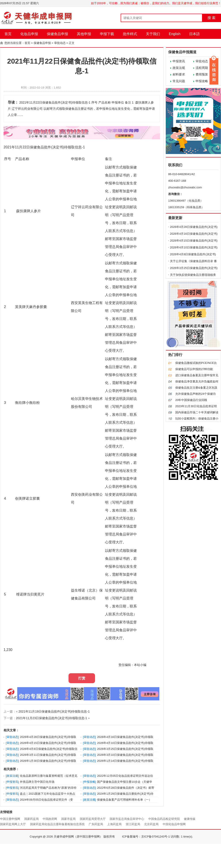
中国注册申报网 (10, 819)
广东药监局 (96, 824)
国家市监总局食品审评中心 (127, 819)
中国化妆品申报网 (174, 824)
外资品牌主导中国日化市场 (37, 781)
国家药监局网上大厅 (13, 824)
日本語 (194, 34)
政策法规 (179, 68)
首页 (7, 34)
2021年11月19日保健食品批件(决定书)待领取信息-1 (54, 711)
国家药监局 (31, 819)
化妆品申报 (29, 34)
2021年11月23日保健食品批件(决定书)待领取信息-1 (51, 718)
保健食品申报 (57, 34)
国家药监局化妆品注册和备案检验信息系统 (57, 824)
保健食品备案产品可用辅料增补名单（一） (124, 799)
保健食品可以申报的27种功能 (194, 369)
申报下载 (107, 34)
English (174, 34)
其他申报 (84, 34)
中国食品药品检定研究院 (164, 819)
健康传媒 (189, 819)
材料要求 (179, 74)
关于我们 (153, 34)
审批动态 (60, 43)
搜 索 (211, 18)
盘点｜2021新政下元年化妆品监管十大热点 (47, 793)
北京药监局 (151, 824)
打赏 (81, 678)
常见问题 (179, 81)
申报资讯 (179, 61)
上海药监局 (114, 824)
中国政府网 (50, 819)
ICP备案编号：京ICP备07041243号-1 (146, 836)
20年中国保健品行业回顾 (191, 400)
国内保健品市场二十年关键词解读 (196, 412)
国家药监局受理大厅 (93, 819)
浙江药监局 (133, 824)
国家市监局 (68, 819)
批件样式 (130, 34)
